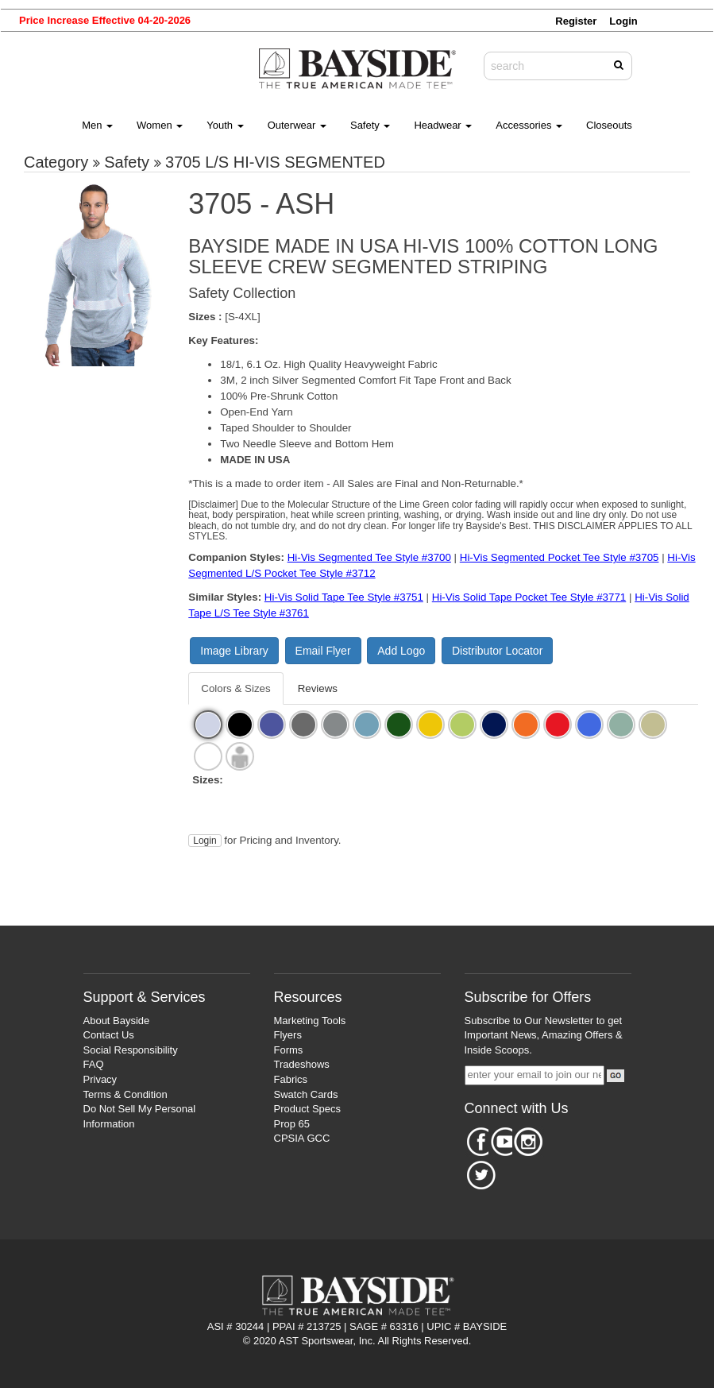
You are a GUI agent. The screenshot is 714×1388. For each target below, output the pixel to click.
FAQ (93, 1064)
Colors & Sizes (235, 688)
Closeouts (609, 125)
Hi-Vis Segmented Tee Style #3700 (369, 557)
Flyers (288, 1035)
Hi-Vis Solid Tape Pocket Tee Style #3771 (529, 597)
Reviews (318, 688)
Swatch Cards (306, 1094)
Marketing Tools (310, 1021)
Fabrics (291, 1079)
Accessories (529, 125)
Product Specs (308, 1109)
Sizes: (207, 780)
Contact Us (108, 1035)
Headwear (443, 125)
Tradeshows (302, 1064)
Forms (288, 1050)
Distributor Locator (497, 650)
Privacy (100, 1079)
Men (97, 125)
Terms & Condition (125, 1094)
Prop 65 (292, 1124)
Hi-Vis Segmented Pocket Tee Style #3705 (559, 557)
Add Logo (401, 650)
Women (160, 125)
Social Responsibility (130, 1050)
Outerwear (297, 125)
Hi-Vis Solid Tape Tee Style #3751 (343, 597)
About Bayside (116, 1021)
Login (204, 840)
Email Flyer (323, 650)
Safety (370, 125)
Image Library (234, 650)
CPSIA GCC (302, 1138)
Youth (224, 125)
